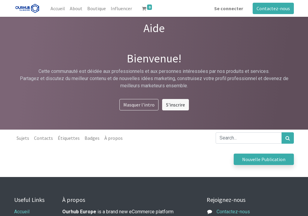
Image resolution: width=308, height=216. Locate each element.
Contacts (43, 138)
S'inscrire (175, 105)
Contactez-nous (273, 8)
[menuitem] (57, 8)
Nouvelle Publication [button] (263, 159)
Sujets (23, 138)
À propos (113, 138)
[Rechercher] (288, 138)
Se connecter (228, 8)
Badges (92, 138)
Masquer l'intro (139, 105)
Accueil (21, 211)
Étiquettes (69, 138)
